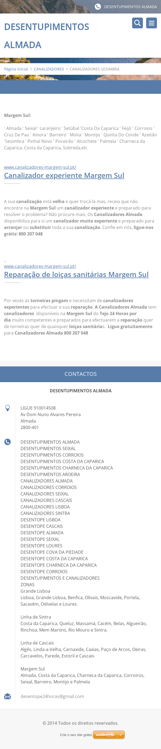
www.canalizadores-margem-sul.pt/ (40, 167)
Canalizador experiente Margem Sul (64, 175)
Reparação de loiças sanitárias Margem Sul (76, 274)
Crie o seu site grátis (76, 735)
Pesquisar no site (137, 23)
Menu (151, 23)
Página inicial (16, 69)
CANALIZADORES (49, 69)
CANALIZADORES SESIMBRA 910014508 (80, 86)
